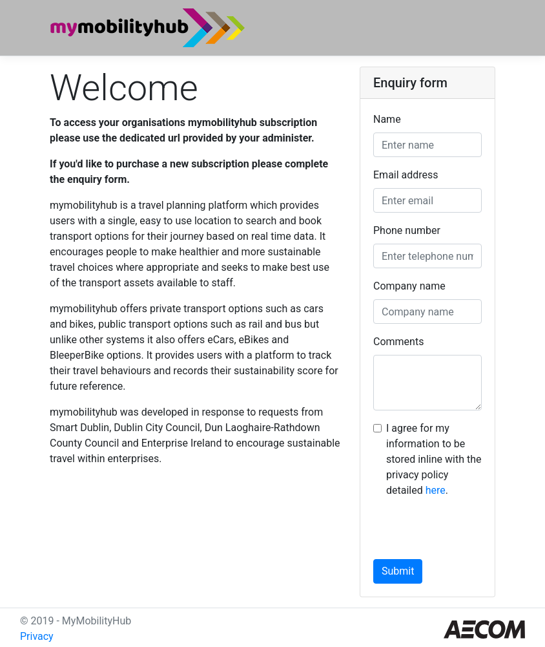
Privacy (37, 636)
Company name (409, 286)
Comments (398, 341)
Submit (398, 571)
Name (387, 119)
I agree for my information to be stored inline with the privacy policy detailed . (433, 459)
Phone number (406, 230)
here (436, 490)
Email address (405, 175)
